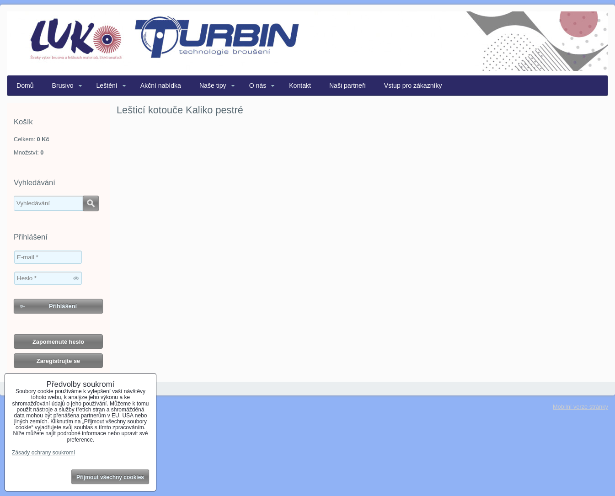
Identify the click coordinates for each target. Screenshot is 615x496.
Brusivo (63, 85)
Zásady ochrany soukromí (43, 452)
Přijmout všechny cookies (110, 477)
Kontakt (300, 85)
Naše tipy (212, 85)
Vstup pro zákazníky (413, 85)
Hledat (91, 203)
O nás (258, 85)
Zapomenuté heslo (58, 341)
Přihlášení (63, 306)
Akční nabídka (160, 85)
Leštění (107, 85)
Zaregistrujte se (58, 360)
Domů (25, 85)
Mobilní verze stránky (580, 406)
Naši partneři (347, 85)
